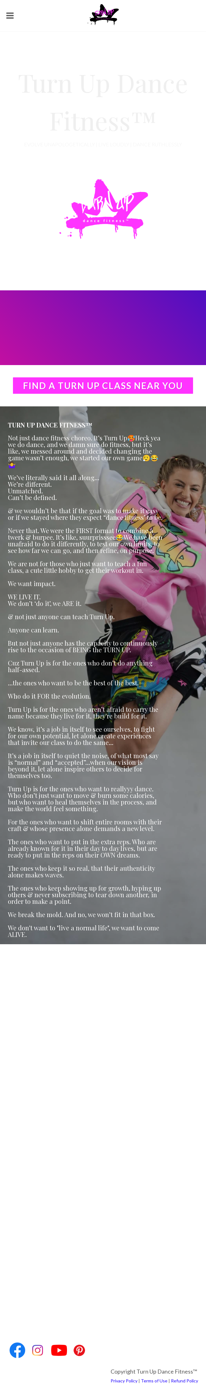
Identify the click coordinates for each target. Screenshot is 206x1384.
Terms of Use (154, 1380)
